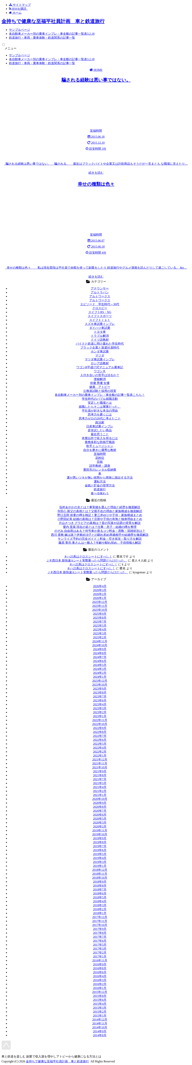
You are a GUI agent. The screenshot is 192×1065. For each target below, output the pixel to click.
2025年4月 (99, 629)
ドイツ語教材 (100, 339)
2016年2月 (99, 984)
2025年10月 (99, 609)
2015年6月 (99, 999)
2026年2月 (99, 594)
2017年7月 (99, 936)
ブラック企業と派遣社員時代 (99, 347)
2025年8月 (99, 617)
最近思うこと (100, 434)
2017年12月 (99, 917)
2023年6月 (99, 700)
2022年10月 (99, 724)
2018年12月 (99, 869)
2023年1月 (99, 716)
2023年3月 (99, 708)
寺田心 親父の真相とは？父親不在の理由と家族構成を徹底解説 (99, 511)
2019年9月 (99, 838)
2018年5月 (99, 897)
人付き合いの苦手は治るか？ (99, 375)
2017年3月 (99, 948)
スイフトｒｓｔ (99, 320)
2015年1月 (99, 1015)
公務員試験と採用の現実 (99, 390)
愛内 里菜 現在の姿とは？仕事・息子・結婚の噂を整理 (99, 526)
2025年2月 (99, 637)
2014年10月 (99, 1027)
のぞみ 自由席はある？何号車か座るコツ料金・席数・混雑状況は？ (99, 530)
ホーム (15, 12)
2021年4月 (99, 787)
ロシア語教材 (100, 363)
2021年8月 (99, 775)
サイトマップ (20, 4)
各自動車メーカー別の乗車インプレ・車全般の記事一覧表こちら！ (100, 394)
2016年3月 (99, 980)
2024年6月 (99, 661)
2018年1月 (99, 913)
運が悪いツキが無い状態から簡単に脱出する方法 (100, 477)
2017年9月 (99, 928)
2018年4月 (99, 901)
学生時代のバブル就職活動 (100, 398)
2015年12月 (99, 992)
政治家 (99, 422)
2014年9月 (99, 1031)
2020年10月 (99, 798)
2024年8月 (99, 653)
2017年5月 (99, 944)
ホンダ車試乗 (100, 351)
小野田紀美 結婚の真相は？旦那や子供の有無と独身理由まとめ (99, 519)
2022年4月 (99, 747)
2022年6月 (99, 739)
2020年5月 (99, 818)
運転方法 (100, 481)
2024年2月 (99, 672)
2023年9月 (99, 688)
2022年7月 (99, 735)
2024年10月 (99, 645)
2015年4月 (99, 1003)
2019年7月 (99, 846)
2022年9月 (99, 728)
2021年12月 (99, 759)
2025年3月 (99, 633)
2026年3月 (99, 590)
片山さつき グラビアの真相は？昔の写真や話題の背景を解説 (100, 523)
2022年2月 (99, 751)
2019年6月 (99, 850)
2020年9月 (99, 802)
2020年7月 (99, 810)
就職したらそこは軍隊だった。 (100, 406)
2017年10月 (99, 925)
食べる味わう (100, 493)
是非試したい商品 (100, 430)
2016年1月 (99, 988)
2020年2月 (99, 826)
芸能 (100, 461)
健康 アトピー (99, 387)
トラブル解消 (100, 335)
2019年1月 (99, 865)
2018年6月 (99, 893)
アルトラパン (100, 292)
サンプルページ (19, 29)
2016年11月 (99, 960)
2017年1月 (99, 956)
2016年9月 (99, 964)
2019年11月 (99, 830)
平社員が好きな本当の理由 (100, 410)
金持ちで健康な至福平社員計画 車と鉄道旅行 (53, 21)
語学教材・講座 (99, 465)
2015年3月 (99, 1007)
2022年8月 (99, 732)
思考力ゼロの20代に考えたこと (100, 418)
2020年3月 (99, 822)
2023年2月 (99, 712)
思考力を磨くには (100, 414)
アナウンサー (100, 288)
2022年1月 (99, 755)
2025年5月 (99, 625)
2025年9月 (99, 613)
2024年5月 (99, 665)
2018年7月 (99, 889)
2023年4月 (99, 704)
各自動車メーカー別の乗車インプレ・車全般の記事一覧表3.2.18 (51, 33)
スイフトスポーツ (100, 316)
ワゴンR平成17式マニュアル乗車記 (99, 367)
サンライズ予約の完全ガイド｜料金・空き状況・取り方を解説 (100, 538)
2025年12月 (99, 602)
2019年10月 (99, 834)
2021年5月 (99, 783)
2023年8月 (99, 692)
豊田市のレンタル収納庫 (99, 469)
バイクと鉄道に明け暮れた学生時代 (100, 343)
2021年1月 (99, 795)
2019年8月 (99, 842)
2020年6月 (99, 814)
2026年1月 (99, 598)
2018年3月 (99, 905)
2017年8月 (99, 932)
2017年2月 (99, 952)
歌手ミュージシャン (99, 446)
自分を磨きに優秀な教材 (99, 450)
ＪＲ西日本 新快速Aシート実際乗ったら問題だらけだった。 (86, 560)
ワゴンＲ (100, 371)
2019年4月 (99, 858)
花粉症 (99, 457)
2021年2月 (99, 791)
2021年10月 (99, 767)
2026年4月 (99, 586)
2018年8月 (99, 885)
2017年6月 (99, 940)
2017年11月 (99, 921)
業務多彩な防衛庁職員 (100, 442)
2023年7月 (99, 696)
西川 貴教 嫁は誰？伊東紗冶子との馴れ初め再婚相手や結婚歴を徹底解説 (99, 534)
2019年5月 (99, 854)
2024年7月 (99, 657)
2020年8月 (99, 806)
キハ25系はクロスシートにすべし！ (88, 556)
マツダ (99, 355)
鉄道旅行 (100, 489)
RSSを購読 (18, 8)
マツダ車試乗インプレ (100, 359)
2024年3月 (99, 668)
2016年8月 (99, 968)
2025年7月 (99, 621)
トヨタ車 (100, 331)
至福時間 (100, 453)
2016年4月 (99, 976)
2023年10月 (99, 684)
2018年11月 (99, 873)
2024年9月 (99, 649)
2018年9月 (99, 881)
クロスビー (99, 308)
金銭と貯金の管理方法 (100, 485)
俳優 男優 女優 (100, 383)
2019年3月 (99, 862)
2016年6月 (99, 972)
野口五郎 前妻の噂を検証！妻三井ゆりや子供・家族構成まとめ (99, 515)
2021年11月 (99, 763)
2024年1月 (99, 676)
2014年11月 (99, 1023)
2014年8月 (99, 1035)
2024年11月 (99, 641)
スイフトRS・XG (99, 312)
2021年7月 (99, 779)
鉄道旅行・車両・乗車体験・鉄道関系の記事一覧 (42, 37)
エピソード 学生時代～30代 (99, 304)
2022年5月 (99, 743)
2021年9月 (99, 771)
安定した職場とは (100, 402)
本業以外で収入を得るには (100, 438)
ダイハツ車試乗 (99, 327)
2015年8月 (99, 995)
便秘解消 (100, 379)
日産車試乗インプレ (99, 426)
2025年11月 (99, 605)
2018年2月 (99, 909)
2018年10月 (99, 877)
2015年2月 (99, 1011)
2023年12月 (99, 680)
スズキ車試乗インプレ (100, 323)
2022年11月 (99, 720)
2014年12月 (99, 1019)
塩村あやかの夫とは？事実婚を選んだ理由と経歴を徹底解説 (99, 507)
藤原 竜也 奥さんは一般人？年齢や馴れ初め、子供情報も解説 (99, 542)
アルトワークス (99, 296)
